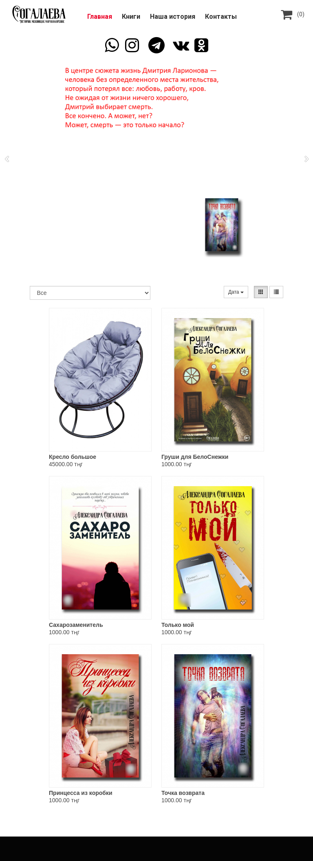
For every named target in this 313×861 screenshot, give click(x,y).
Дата (236, 292)
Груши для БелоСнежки (194, 457)
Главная (99, 16)
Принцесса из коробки (80, 793)
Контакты (221, 16)
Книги (131, 16)
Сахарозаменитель (76, 625)
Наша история (172, 16)
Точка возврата (183, 793)
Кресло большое (72, 457)
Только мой (177, 625)
